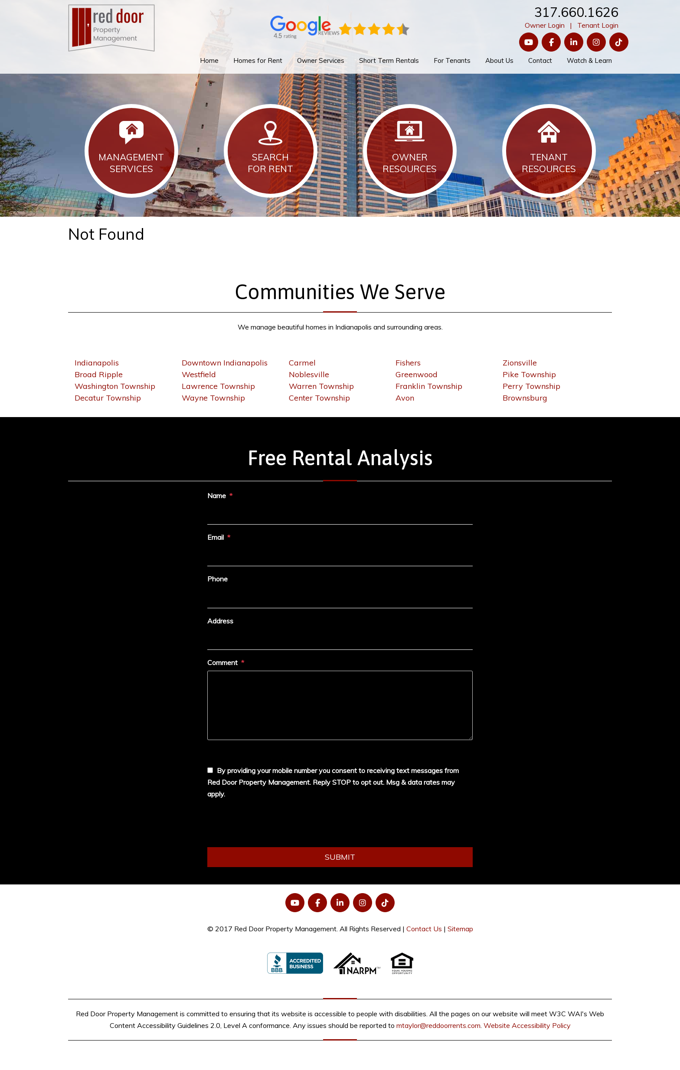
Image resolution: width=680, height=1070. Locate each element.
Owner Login (545, 25)
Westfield (199, 374)
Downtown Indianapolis (225, 363)
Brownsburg (525, 398)
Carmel (302, 363)
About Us (499, 60)
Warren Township (321, 386)
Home (209, 60)
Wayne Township (213, 398)
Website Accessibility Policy (527, 1025)
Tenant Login (597, 25)
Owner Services (320, 60)
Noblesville (309, 374)
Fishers (408, 363)
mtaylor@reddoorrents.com (438, 1025)
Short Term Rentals (389, 60)
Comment (222, 662)
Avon (405, 398)
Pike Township (529, 374)
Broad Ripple (99, 374)
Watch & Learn (589, 60)
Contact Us (424, 928)
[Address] (340, 639)
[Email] (340, 555)
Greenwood (417, 374)
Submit (340, 857)
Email (215, 537)
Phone (217, 578)
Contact (540, 60)
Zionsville (520, 363)
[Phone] (340, 597)
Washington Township (115, 386)
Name (216, 495)
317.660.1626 (576, 12)
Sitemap (460, 928)
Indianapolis (97, 363)
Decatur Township (108, 398)
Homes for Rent (257, 60)
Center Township (319, 398)
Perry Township (531, 386)
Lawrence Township (218, 386)
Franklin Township (429, 386)
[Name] (340, 514)
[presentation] (273, 826)
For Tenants (452, 60)
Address (220, 621)
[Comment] (340, 705)
